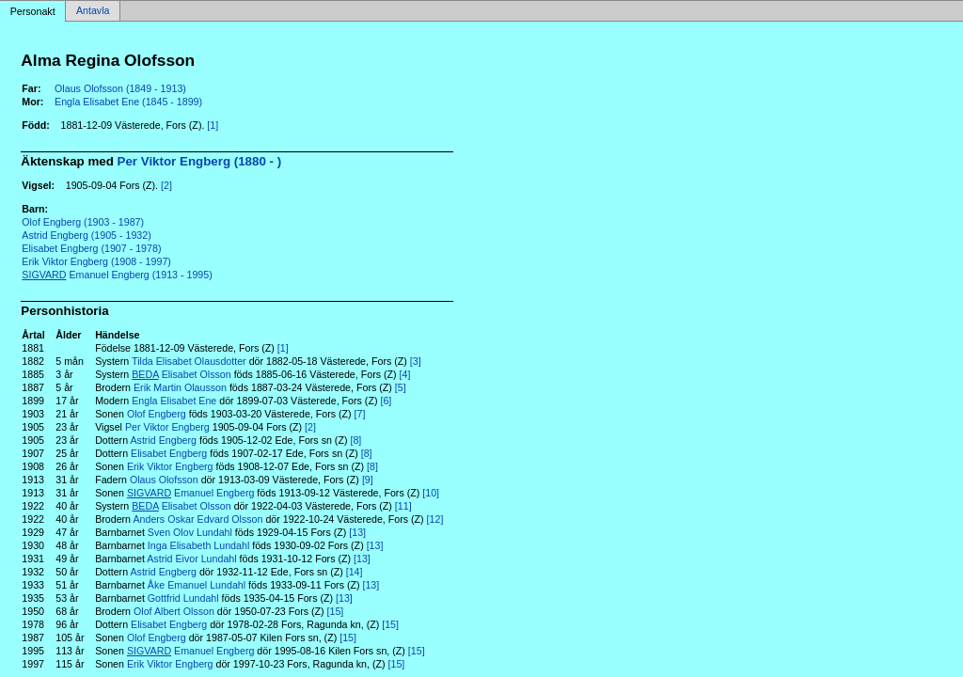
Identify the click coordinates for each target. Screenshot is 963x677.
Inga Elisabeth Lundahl (198, 545)
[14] (354, 571)
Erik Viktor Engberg (170, 466)
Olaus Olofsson (164, 479)
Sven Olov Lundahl (190, 532)
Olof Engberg (156, 413)
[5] (400, 387)
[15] (335, 611)
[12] (435, 519)
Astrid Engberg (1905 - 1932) (86, 235)
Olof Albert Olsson (174, 611)
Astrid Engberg (163, 440)
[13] (357, 532)
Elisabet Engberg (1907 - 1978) (91, 248)
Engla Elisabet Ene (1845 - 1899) (128, 101)
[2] (166, 185)
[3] (415, 361)
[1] (212, 125)
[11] (403, 506)
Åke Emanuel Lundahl (196, 584)
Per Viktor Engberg (167, 427)
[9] (367, 479)
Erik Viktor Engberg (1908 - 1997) (96, 261)
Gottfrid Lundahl (183, 598)
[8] (355, 440)
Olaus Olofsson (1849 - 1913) (120, 88)
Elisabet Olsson (181, 374)
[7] (360, 413)
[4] (405, 374)
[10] (430, 492)
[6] (385, 400)
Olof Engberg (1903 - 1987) (83, 222)
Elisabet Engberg (169, 453)
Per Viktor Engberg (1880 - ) (200, 161)
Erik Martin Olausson (180, 387)
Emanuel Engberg (190, 492)
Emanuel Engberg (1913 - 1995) (117, 274)
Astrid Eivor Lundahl (191, 558)
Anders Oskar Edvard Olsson (197, 519)
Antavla (93, 11)
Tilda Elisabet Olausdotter (189, 361)
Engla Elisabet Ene (174, 400)
